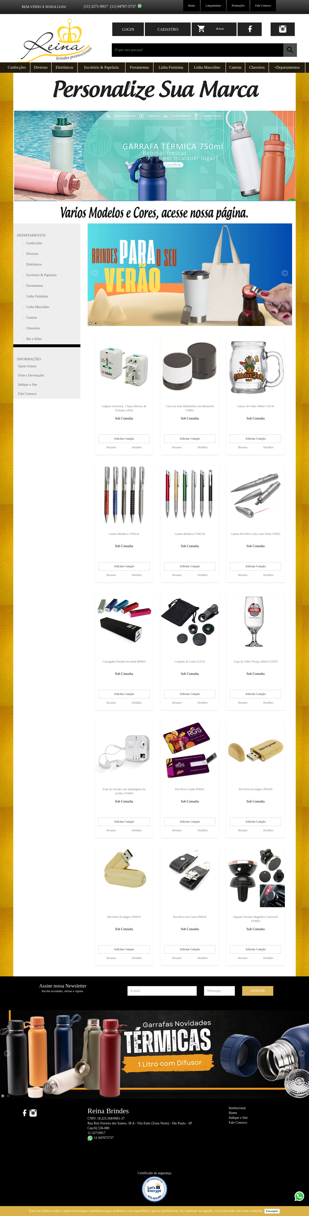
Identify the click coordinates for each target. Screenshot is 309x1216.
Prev (94, 273)
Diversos (41, 67)
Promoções (238, 5)
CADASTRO (167, 29)
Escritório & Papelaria (101, 67)
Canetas (235, 67)
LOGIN (128, 29)
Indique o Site (27, 384)
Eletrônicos (64, 67)
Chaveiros (257, 67)
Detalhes (137, 447)
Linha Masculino (207, 67)
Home (191, 5)
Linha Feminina (171, 67)
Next (284, 273)
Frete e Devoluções (31, 375)
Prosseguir (272, 1210)
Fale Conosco (263, 5)
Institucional (237, 1108)
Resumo (111, 447)
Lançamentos (213, 5)
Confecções (17, 67)
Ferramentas (139, 67)
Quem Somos (27, 366)
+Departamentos (287, 67)
